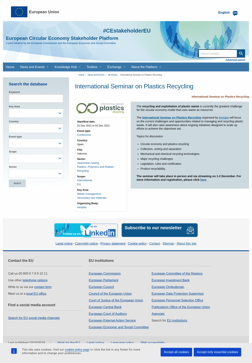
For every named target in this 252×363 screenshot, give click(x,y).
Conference (83, 134)
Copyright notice (86, 241)
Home (81, 75)
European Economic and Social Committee (119, 325)
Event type (15, 136)
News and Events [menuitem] (32, 67)
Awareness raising (87, 162)
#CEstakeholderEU (124, 30)
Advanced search (235, 60)
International (84, 179)
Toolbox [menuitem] (92, 67)
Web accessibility (153, 340)
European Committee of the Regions (177, 271)
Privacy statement (112, 241)
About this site (186, 241)
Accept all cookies (176, 352)
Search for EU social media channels (34, 315)
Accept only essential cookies (217, 352)
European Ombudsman (168, 284)
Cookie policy (137, 241)
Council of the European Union (110, 291)
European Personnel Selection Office (177, 298)
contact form (43, 284)
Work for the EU (68, 340)
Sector (13, 166)
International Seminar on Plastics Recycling (141, 75)
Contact (154, 241)
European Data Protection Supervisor (178, 291)
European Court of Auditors (108, 311)
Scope (13, 151)
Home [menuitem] (10, 67)
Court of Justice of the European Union (116, 298)
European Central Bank (105, 305)
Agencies (158, 311)
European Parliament (103, 278)
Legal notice (64, 241)
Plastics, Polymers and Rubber (94, 166)
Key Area (14, 106)
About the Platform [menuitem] (144, 67)
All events (113, 75)
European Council (101, 284)
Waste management (88, 192)
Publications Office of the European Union (181, 305)
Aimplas (81, 205)
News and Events (96, 75)
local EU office (36, 291)
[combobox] (36, 113)
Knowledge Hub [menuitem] (66, 67)
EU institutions (177, 318)
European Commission (105, 271)
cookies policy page (77, 349)
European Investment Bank (171, 278)
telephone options (35, 278)
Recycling (82, 170)
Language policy (122, 340)
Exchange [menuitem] (114, 67)
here (203, 179)
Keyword (14, 92)
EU (79, 183)
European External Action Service (112, 318)
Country (14, 121)
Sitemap (168, 241)
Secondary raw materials (91, 196)
